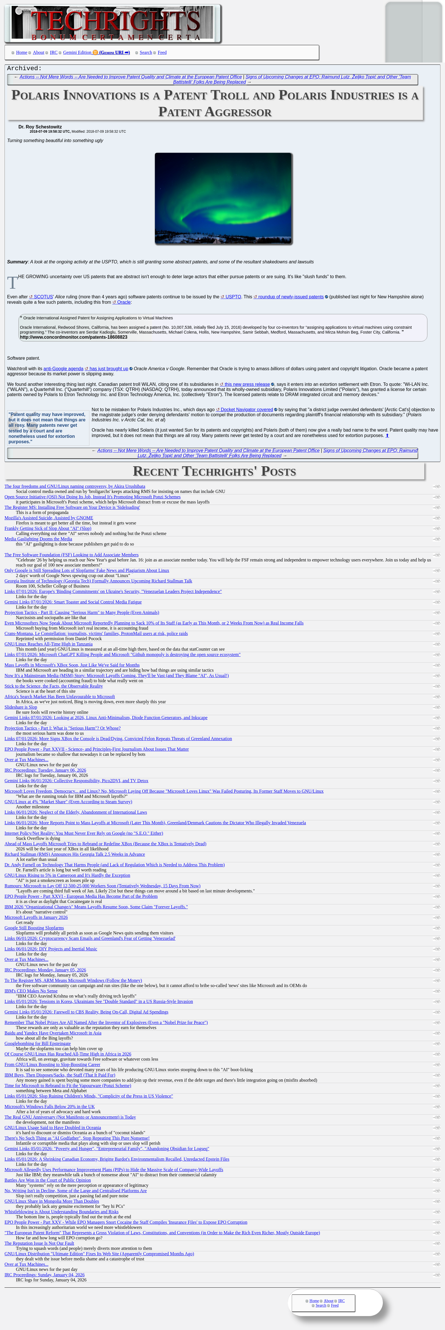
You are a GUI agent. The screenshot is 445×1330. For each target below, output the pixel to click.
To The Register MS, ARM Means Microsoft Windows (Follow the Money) (73, 981)
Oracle (124, 303)
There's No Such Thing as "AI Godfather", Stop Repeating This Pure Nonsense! (77, 1139)
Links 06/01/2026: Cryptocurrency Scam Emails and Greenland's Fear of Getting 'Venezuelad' (90, 939)
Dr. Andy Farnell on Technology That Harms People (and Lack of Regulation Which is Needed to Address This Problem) (115, 866)
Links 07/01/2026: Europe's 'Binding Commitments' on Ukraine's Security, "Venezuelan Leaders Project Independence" (113, 592)
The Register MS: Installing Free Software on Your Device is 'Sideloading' (72, 508)
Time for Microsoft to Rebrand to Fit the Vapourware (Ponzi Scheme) (68, 1087)
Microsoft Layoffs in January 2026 (36, 918)
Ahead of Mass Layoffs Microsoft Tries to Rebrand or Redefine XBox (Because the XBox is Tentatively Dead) (105, 845)
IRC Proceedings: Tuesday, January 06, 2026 (45, 771)
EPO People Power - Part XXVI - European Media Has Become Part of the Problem (81, 897)
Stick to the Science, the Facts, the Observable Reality (54, 687)
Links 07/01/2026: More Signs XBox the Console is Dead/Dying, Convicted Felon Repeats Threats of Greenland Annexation (118, 740)
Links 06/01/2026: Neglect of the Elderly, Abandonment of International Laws (76, 813)
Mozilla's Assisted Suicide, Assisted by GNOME (49, 519)
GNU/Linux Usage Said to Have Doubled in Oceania (53, 1129)
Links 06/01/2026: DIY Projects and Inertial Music (51, 950)
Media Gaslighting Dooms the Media (38, 540)
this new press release (247, 385)
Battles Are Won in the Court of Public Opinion (48, 1181)
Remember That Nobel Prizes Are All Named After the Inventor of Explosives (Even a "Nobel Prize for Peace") (106, 1023)
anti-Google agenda (63, 370)
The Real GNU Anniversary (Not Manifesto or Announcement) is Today (70, 1118)
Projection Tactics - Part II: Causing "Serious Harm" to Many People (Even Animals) (82, 613)
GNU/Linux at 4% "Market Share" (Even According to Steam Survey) (68, 803)
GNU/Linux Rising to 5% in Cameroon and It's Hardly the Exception (67, 876)
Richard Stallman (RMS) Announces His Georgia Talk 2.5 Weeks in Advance (75, 855)
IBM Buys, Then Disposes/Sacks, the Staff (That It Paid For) (60, 1076)
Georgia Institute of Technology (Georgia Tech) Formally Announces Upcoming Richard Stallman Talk (98, 582)
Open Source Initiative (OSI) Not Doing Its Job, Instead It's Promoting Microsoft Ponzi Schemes (93, 498)
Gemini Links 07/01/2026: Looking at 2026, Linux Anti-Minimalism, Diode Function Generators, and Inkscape (106, 719)
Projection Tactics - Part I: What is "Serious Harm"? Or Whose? (63, 729)
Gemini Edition (77, 52)
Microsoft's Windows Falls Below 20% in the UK (50, 1108)
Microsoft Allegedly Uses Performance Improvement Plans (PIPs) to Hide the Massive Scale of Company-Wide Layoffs (114, 1171)
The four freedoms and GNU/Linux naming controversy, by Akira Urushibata (75, 487)
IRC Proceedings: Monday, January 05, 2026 (45, 971)
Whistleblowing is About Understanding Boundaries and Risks (62, 1213)
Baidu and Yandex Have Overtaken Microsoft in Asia (53, 1034)
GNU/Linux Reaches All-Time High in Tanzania (49, 645)
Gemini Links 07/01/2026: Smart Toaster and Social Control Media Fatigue (73, 603)
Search (146, 52)
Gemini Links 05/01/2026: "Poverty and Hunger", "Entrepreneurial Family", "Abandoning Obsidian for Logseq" (107, 1150)
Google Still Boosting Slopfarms (34, 929)
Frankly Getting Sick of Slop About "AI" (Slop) (48, 529)
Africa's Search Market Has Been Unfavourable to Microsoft (60, 698)
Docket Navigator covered (247, 411)
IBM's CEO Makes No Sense (31, 992)
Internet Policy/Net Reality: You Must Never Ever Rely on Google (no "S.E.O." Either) (84, 834)
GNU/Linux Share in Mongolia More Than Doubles (52, 1202)
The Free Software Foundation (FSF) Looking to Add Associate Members (71, 556)
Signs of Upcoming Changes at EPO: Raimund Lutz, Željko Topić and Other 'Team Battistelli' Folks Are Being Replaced (277, 454)
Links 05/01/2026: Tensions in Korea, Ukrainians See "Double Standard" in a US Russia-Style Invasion (99, 1002)
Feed (162, 52)
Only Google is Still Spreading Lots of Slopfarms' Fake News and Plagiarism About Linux (87, 571)
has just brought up (109, 370)
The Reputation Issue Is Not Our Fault (39, 1244)
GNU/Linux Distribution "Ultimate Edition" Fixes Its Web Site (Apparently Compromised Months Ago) (99, 1255)
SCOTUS (43, 298)
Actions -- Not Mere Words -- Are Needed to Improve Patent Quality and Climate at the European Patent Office (131, 78)
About (38, 52)
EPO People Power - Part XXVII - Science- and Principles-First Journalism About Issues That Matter (97, 750)
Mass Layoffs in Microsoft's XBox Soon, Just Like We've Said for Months (72, 666)
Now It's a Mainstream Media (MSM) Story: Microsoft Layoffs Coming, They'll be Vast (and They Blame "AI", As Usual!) (117, 677)
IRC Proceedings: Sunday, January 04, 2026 (45, 1276)
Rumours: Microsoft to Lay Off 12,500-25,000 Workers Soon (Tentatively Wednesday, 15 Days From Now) (102, 887)
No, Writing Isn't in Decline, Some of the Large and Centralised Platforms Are (76, 1192)
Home (21, 52)
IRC (54, 52)
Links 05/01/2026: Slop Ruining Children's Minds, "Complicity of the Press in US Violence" (89, 1097)
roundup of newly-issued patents (291, 298)
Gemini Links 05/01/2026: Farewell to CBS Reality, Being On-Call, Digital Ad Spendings (86, 1013)
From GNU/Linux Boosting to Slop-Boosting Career (52, 1065)
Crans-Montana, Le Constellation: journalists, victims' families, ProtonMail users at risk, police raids (96, 634)
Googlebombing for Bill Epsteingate (38, 1044)
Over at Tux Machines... (27, 761)
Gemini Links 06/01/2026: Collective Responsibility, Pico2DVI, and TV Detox (76, 782)
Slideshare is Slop (21, 708)
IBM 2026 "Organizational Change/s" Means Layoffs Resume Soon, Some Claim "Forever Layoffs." (96, 908)
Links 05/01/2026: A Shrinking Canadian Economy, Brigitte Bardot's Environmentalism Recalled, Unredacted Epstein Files (117, 1160)
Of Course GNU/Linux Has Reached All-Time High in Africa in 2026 (68, 1055)
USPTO (233, 298)
